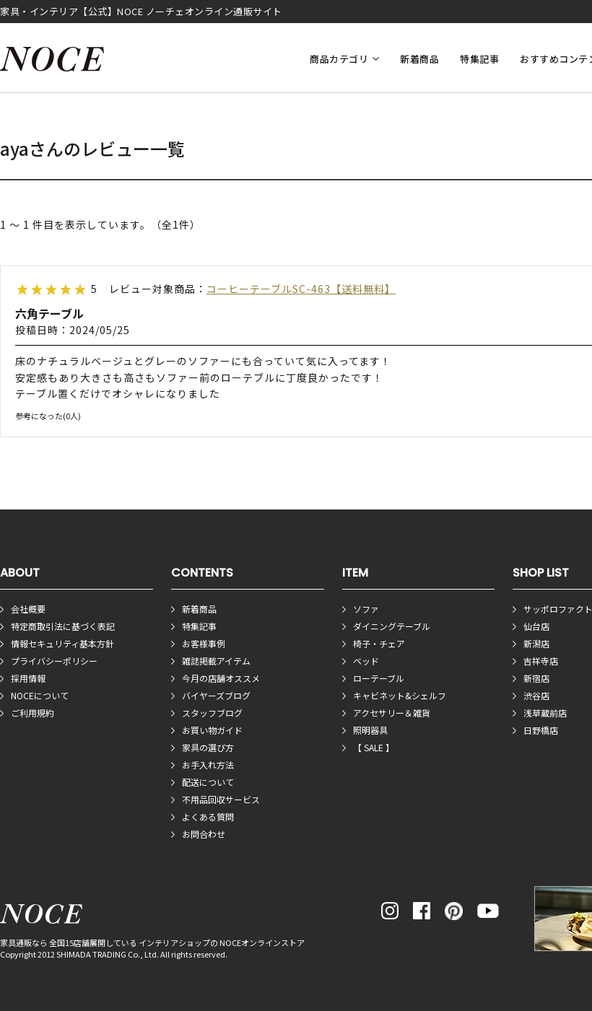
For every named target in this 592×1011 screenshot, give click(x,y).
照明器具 (370, 730)
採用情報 (28, 678)
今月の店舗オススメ (221, 678)
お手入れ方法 (208, 764)
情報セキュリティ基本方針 (62, 643)
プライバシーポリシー (54, 661)
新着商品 (419, 59)
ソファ (366, 609)
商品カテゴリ (339, 59)
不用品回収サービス (221, 799)
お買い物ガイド (212, 730)
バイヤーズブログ (216, 695)
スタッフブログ (212, 712)
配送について (208, 782)
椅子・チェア (379, 643)
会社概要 (28, 609)
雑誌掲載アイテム (216, 661)
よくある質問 (208, 816)
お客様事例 (203, 643)
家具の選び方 (208, 747)
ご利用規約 (32, 712)
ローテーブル (378, 678)
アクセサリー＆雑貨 (391, 712)
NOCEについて (40, 695)
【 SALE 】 (373, 747)
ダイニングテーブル (391, 626)
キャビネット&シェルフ (399, 695)
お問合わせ (203, 834)
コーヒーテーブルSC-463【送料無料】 (301, 288)
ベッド (366, 661)
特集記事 (479, 59)
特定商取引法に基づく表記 (63, 626)
